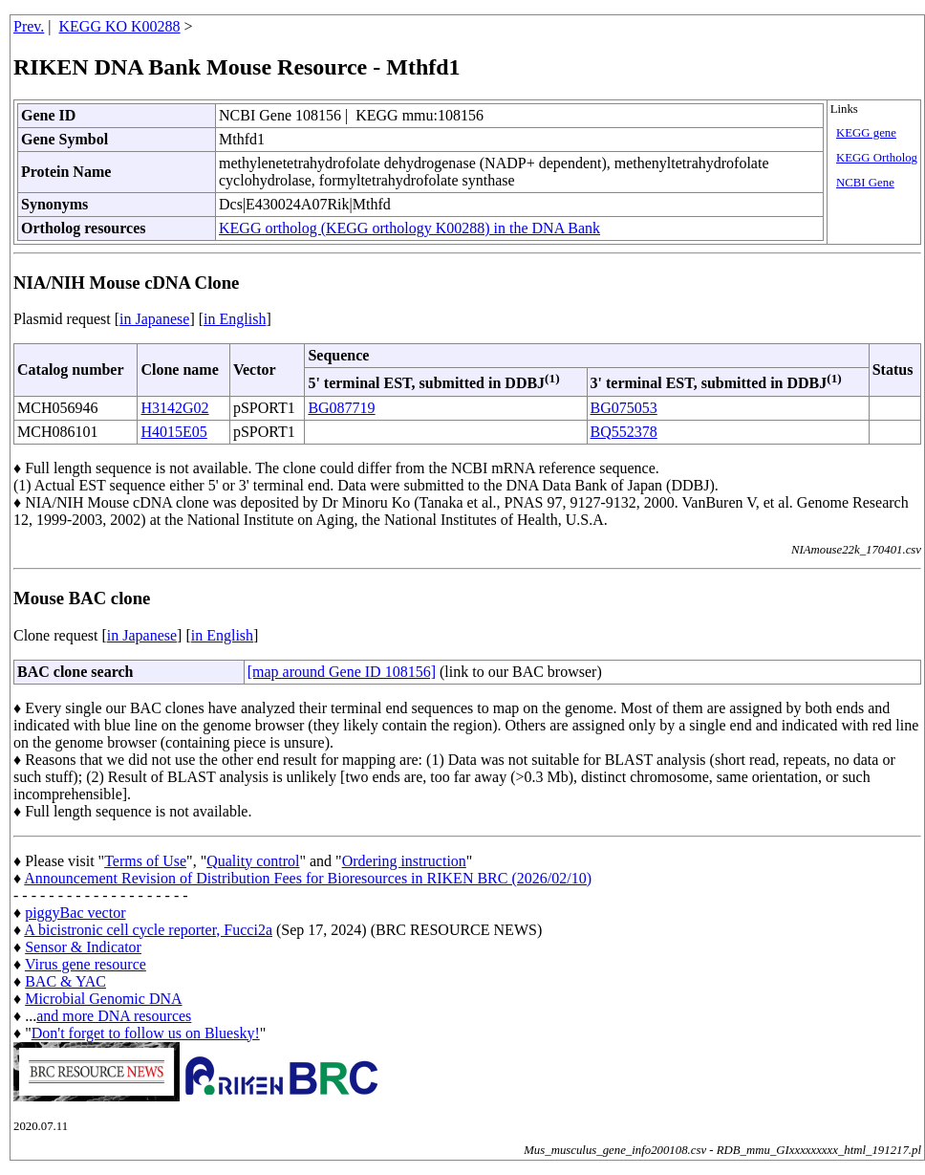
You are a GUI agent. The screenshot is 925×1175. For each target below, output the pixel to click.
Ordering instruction (404, 861)
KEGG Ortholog (876, 157)
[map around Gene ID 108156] (341, 672)
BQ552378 (624, 432)
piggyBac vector (75, 912)
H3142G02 (174, 408)
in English (235, 319)
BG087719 (341, 408)
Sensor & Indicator (83, 947)
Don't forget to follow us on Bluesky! (146, 1033)
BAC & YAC (65, 981)
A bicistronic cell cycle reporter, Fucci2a (148, 930)
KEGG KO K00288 (120, 26)
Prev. (28, 26)
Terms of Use (145, 861)
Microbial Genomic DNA (103, 998)
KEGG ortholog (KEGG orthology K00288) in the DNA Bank (409, 228)
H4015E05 (173, 432)
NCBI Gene (865, 182)
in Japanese (154, 319)
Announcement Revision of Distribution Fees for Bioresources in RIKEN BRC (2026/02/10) (308, 878)
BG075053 (624, 408)
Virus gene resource (85, 964)
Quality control (252, 861)
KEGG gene (866, 133)
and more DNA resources (113, 1016)
